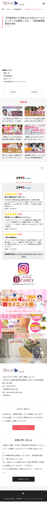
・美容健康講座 (7, 76)
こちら (29, 275)
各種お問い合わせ (23, 479)
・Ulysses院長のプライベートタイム (14, 81)
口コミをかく (23, 427)
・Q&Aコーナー (7, 79)
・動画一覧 (5, 73)
